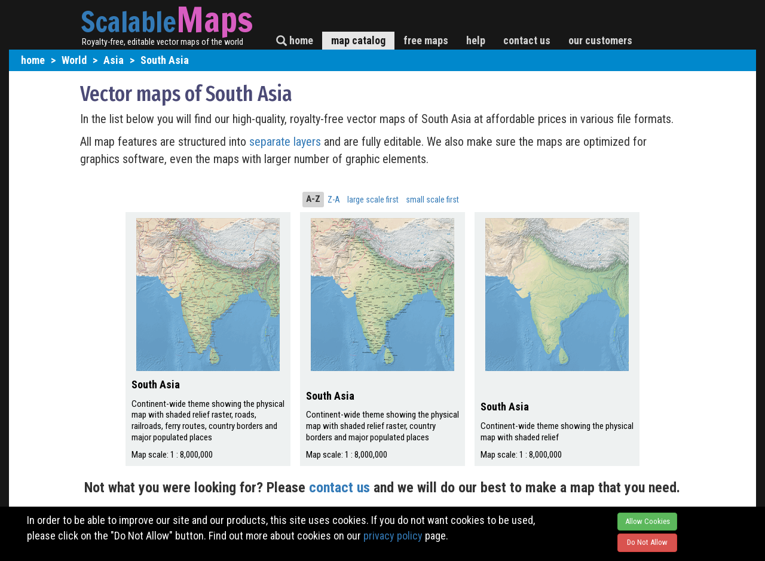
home (294, 40)
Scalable (128, 21)
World (74, 60)
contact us (526, 40)
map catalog (358, 40)
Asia (113, 60)
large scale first (373, 199)
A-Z (313, 199)
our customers (600, 40)
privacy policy (393, 535)
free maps (425, 40)
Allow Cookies (647, 521)
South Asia (164, 60)
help (475, 40)
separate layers (286, 141)
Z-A (334, 199)
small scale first (432, 199)
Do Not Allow (647, 542)
